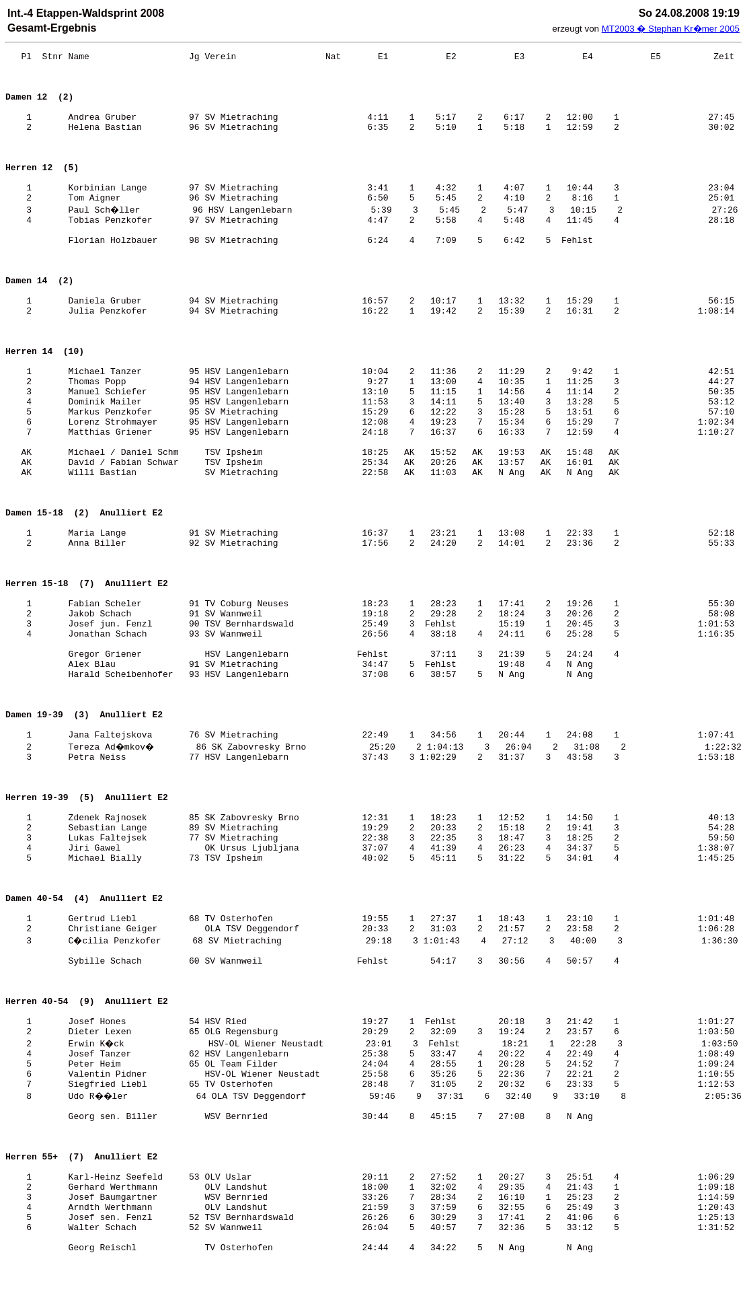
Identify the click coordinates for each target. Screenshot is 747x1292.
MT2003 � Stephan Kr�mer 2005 (671, 29)
